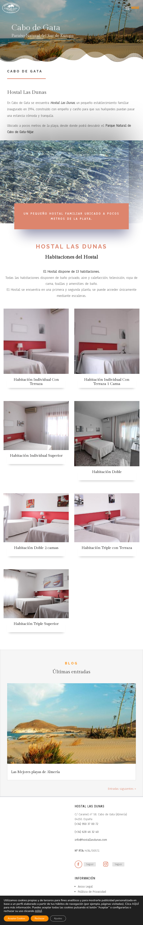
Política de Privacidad (92, 885)
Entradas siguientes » (122, 782)
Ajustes (58, 918)
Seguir (89, 858)
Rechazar (40, 918)
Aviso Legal (85, 880)
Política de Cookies (90, 890)
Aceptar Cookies (16, 918)
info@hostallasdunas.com (91, 833)
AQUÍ (38, 911)
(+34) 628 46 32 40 (87, 825)
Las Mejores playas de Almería (35, 765)
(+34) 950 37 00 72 (86, 817)
